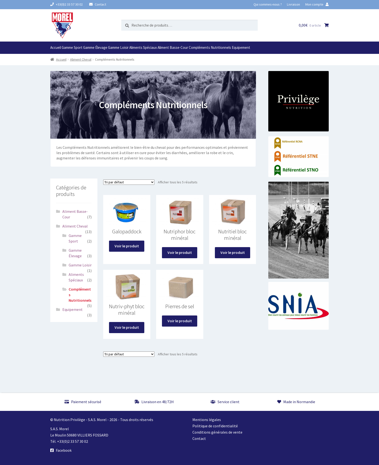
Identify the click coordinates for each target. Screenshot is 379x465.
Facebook (61, 450)
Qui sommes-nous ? (268, 4)
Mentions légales (206, 419)
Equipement (241, 47)
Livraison (293, 4)
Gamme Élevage (95, 47)
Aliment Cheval (80, 59)
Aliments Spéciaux (143, 47)
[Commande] (128, 182)
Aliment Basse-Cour (173, 47)
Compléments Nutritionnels (210, 47)
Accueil (55, 47)
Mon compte (317, 4)
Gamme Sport (72, 47)
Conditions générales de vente (217, 432)
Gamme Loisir (118, 47)
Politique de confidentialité (215, 425)
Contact (97, 4)
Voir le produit (127, 245)
